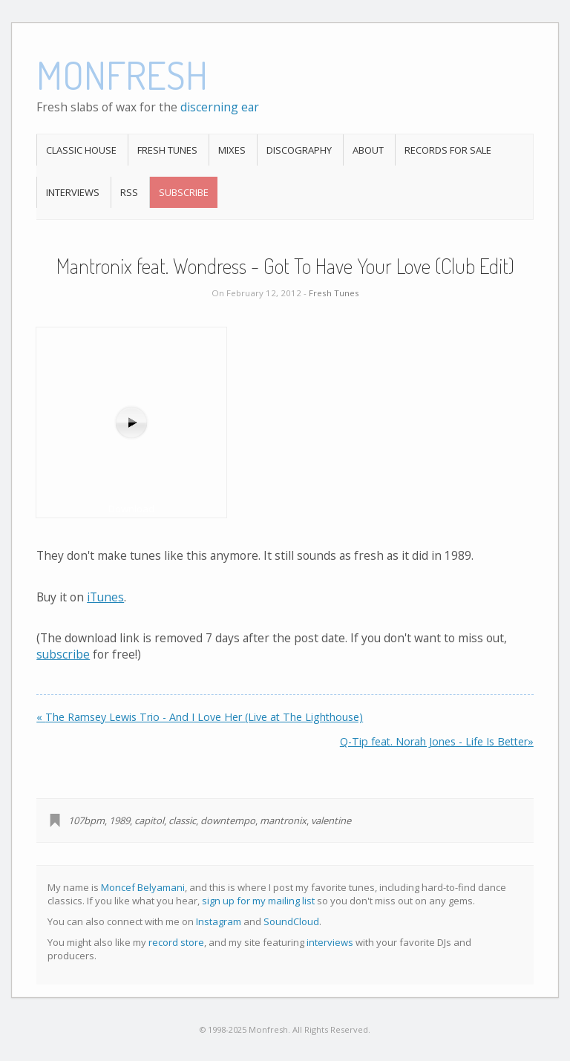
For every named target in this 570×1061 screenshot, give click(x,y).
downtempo (227, 820)
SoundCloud (291, 921)
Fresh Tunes (167, 150)
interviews (330, 942)
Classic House (81, 150)
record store (176, 942)
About (368, 150)
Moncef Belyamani (143, 887)
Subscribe (184, 192)
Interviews (72, 192)
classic (182, 820)
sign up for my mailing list (258, 900)
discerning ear (219, 107)
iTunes (105, 597)
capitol (149, 820)
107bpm (86, 820)
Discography (299, 150)
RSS (129, 192)
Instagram (218, 921)
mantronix (283, 820)
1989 (119, 820)
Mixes (232, 150)
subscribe (63, 654)
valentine (331, 820)
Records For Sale (447, 150)
